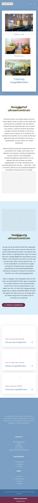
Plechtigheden (19, 462)
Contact (19, 483)
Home (19, 476)
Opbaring (19, 464)
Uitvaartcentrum (19, 479)
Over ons (19, 481)
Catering (19, 466)
